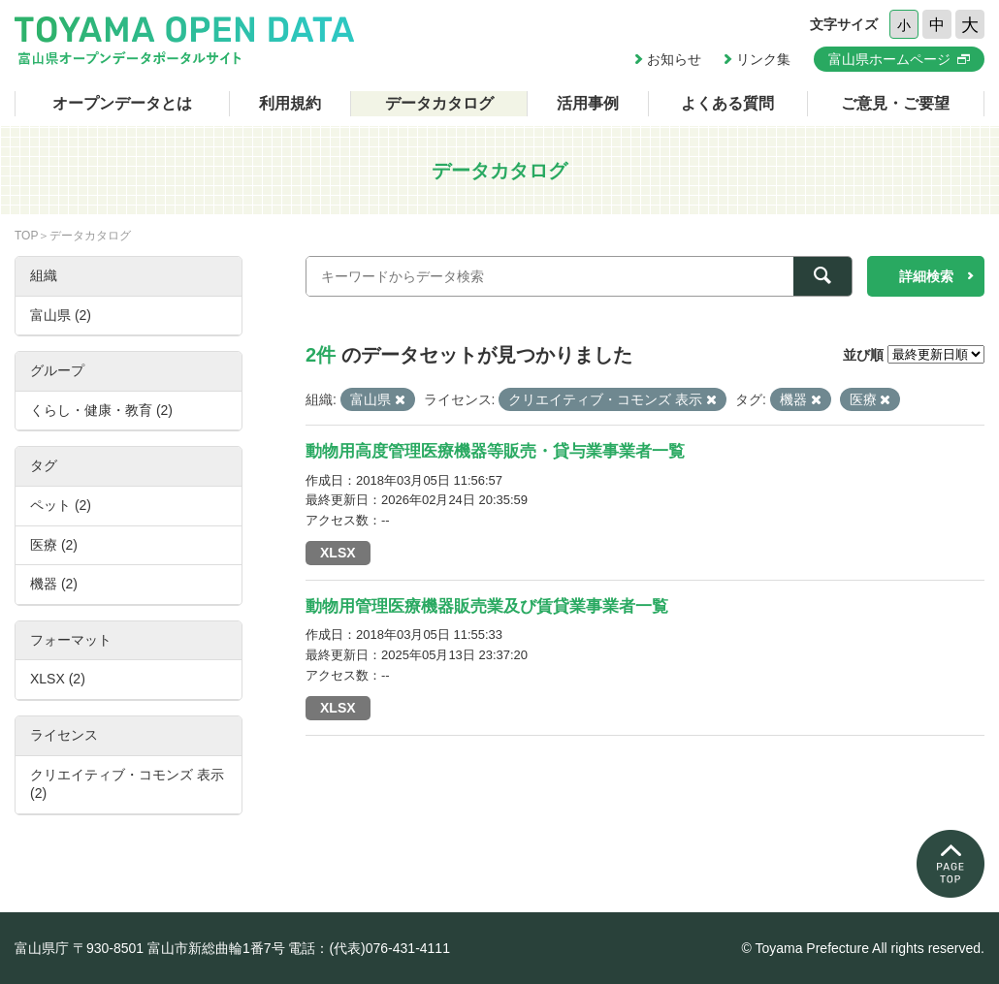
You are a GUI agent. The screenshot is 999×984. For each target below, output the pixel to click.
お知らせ (674, 59)
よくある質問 (727, 103)
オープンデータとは (122, 103)
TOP (26, 235)
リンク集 (763, 59)
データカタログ (439, 103)
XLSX (338, 552)
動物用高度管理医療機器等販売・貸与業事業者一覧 (495, 451)
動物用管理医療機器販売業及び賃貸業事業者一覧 (487, 606)
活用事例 (588, 103)
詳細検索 (926, 276)
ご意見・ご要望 (895, 103)
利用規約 (290, 103)
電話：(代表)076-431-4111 (369, 948)
